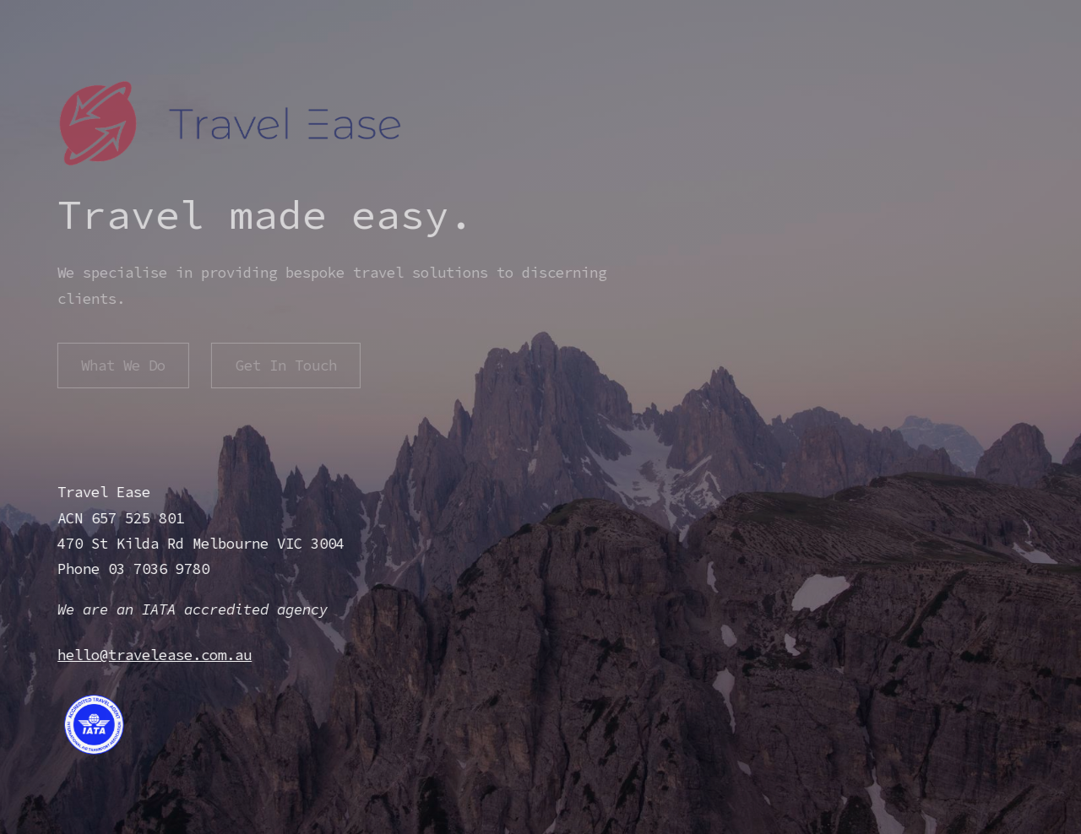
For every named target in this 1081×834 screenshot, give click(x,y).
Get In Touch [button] (284, 365)
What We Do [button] (122, 365)
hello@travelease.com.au (154, 655)
